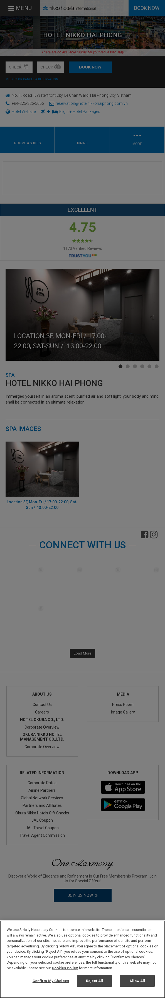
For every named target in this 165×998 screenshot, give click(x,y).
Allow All (137, 981)
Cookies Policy (65, 968)
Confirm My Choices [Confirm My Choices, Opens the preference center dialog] (51, 981)
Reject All (94, 981)
